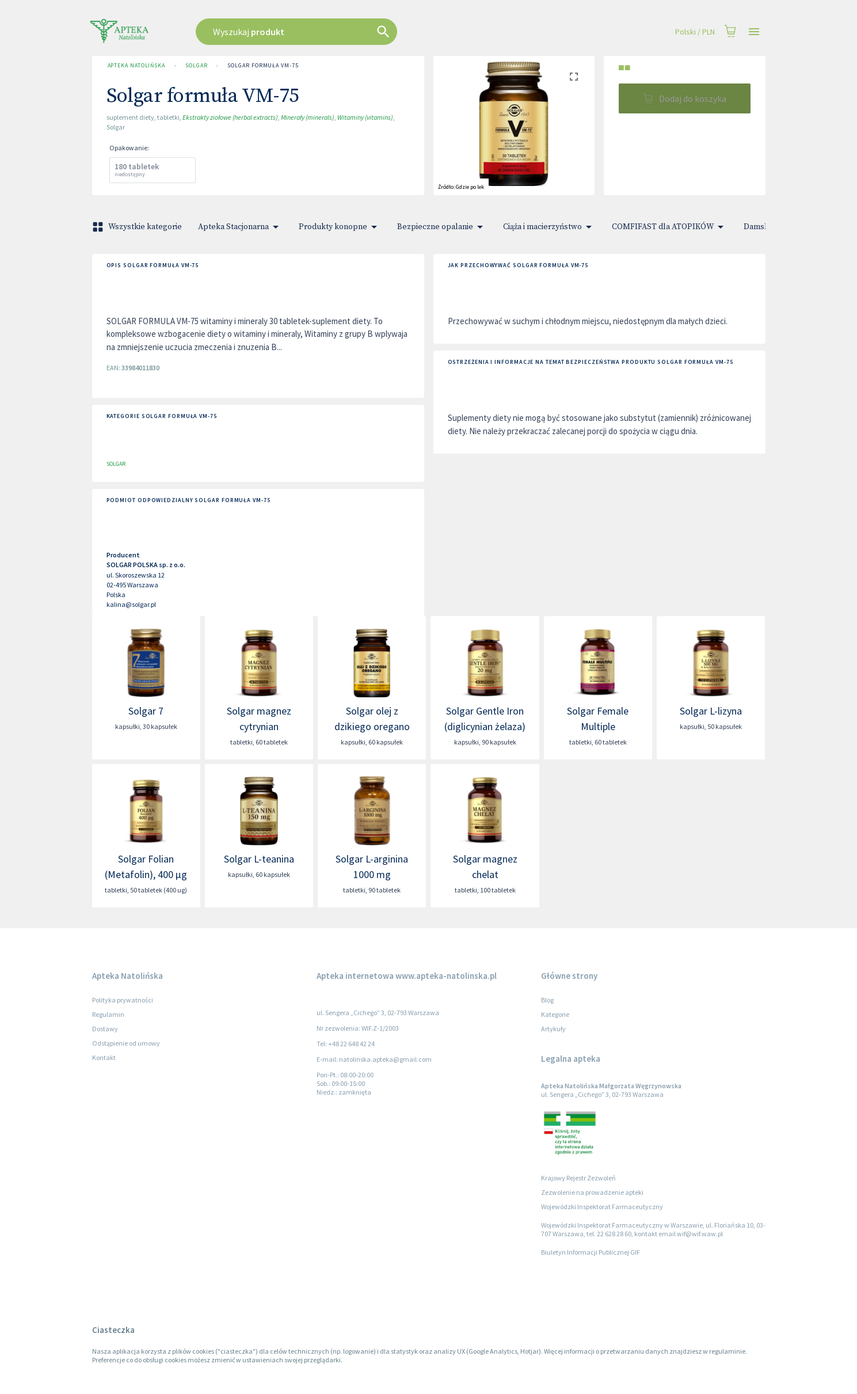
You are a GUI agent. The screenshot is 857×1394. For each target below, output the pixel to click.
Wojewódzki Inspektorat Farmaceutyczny (602, 1206)
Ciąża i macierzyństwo (549, 226)
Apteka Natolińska (136, 65)
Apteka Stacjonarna (240, 226)
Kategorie (555, 1014)
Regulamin (108, 1014)
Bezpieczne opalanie (442, 226)
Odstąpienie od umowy (126, 1043)
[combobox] (354, 31)
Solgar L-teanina (259, 858)
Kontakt (104, 1057)
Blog (547, 1000)
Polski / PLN (695, 32)
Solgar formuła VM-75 (263, 65)
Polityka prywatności (122, 1000)
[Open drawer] (753, 32)
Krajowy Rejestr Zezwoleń (578, 1177)
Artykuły (553, 1028)
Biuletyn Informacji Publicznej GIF (590, 1252)
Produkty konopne (340, 226)
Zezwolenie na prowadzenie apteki (592, 1192)
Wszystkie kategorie (138, 227)
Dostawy (105, 1028)
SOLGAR (196, 65)
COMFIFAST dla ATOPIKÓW (669, 226)
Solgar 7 (145, 710)
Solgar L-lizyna (711, 710)
